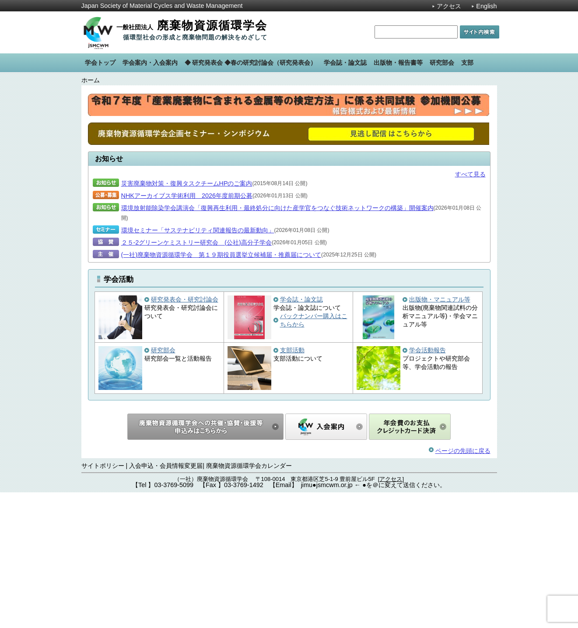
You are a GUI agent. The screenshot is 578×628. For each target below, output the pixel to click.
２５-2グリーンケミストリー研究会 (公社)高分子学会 (196, 378)
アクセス (449, 6)
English (486, 6)
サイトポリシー (102, 601)
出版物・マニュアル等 (439, 435)
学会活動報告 (427, 485)
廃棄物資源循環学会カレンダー (249, 601)
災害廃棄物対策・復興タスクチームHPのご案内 (186, 319)
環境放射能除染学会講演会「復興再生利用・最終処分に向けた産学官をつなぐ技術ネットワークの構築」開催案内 (277, 343)
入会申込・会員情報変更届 (166, 601)
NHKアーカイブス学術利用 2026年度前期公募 (186, 331)
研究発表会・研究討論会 (184, 435)
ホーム (90, 80)
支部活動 (292, 485)
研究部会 (163, 485)
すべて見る (470, 309)
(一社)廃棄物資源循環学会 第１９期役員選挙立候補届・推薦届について (221, 390)
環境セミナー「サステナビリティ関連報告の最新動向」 (197, 365)
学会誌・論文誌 (301, 435)
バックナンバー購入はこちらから (313, 455)
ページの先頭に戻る (462, 586)
